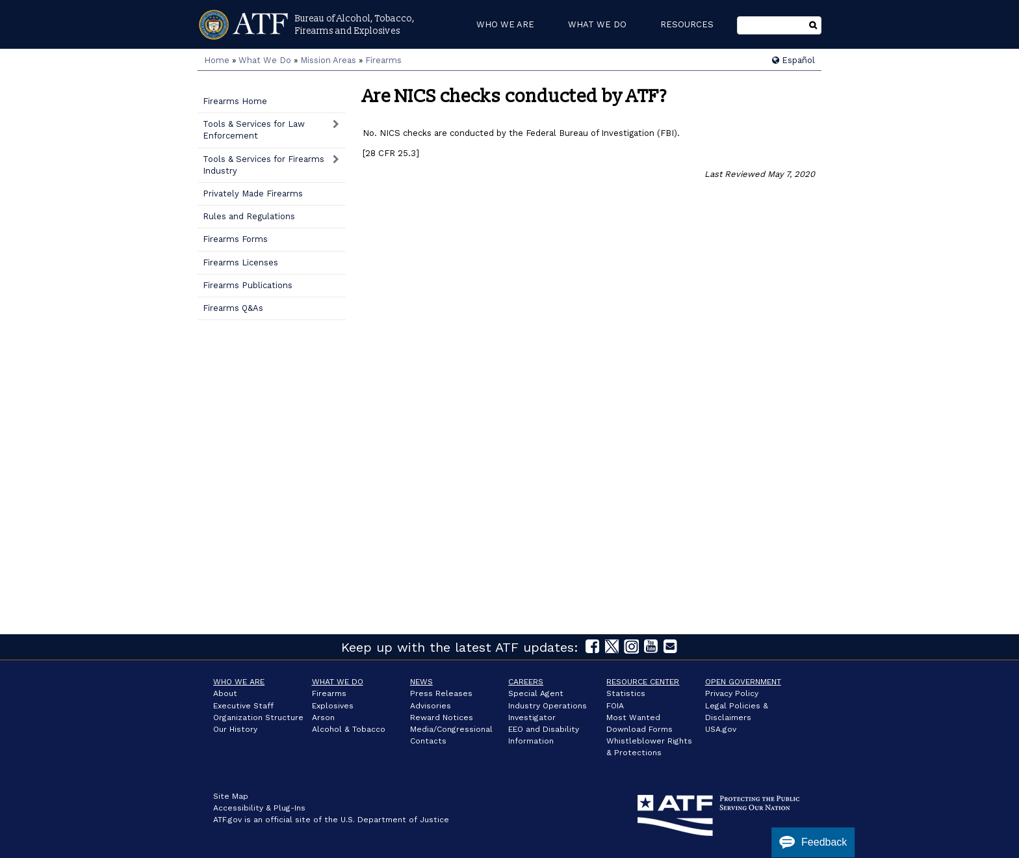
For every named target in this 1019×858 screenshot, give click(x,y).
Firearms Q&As (233, 308)
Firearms (383, 60)
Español (793, 60)
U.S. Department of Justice (395, 819)
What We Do (265, 60)
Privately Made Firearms (253, 193)
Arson (323, 717)
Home (216, 60)
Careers (525, 681)
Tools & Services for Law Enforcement (254, 130)
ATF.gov (227, 819)
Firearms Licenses (240, 262)
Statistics (625, 693)
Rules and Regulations (249, 216)
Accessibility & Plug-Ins (259, 807)
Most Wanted (633, 717)
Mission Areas (328, 60)
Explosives (333, 705)
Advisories (430, 705)
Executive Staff (243, 705)
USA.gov (720, 729)
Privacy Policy (731, 693)
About (225, 693)
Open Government (743, 681)
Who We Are (238, 681)
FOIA (615, 705)
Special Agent (535, 693)
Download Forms (639, 729)
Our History (235, 729)
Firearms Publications (247, 285)
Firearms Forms (235, 239)
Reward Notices (441, 717)
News (421, 681)
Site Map (230, 796)
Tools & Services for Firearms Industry (263, 165)
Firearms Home (235, 101)
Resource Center (642, 681)
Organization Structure (258, 717)
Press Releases (441, 693)
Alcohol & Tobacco (348, 729)
